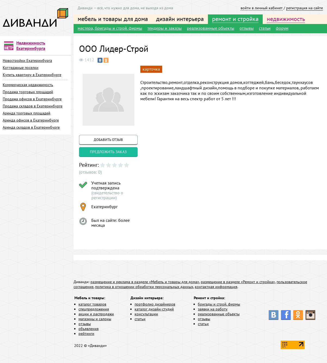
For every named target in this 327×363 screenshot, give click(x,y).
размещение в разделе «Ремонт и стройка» (238, 281)
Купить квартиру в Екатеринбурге (32, 74)
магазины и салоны (94, 318)
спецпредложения (93, 309)
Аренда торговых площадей (26, 113)
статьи (265, 28)
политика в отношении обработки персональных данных (144, 286)
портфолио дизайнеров (155, 304)
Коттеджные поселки (20, 67)
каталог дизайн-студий (154, 309)
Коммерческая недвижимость (28, 84)
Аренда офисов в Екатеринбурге (31, 120)
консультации (146, 313)
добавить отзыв (108, 139)
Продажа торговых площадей (28, 91)
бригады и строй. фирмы (219, 304)
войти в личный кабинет (262, 7)
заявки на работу (213, 309)
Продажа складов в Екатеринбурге (32, 106)
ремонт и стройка (235, 19)
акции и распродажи (96, 313)
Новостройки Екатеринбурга (27, 60)
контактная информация (216, 286)
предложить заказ (108, 151)
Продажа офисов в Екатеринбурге (32, 98)
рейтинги (86, 333)
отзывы (247, 28)
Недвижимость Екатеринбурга (30, 45)
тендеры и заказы (164, 28)
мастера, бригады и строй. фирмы (110, 28)
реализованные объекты (210, 28)
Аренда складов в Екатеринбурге (31, 127)
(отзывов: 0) (90, 172)
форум (282, 28)
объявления (88, 328)
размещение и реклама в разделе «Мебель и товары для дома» (144, 281)
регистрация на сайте (304, 7)
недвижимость (286, 19)
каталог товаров (92, 304)
